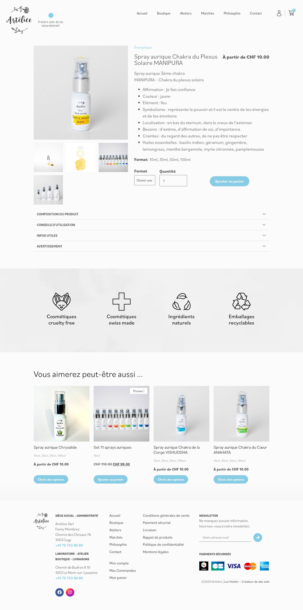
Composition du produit (57, 214)
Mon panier (117, 577)
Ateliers (185, 13)
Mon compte (118, 563)
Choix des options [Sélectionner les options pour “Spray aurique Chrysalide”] (51, 480)
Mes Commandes (122, 570)
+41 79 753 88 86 (69, 546)
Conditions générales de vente (165, 516)
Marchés (207, 13)
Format (140, 171)
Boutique (163, 13)
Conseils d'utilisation (56, 224)
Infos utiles (47, 235)
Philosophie (232, 13)
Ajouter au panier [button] (110, 480)
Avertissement (49, 246)
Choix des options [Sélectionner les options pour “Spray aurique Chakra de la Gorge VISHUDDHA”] (171, 480)
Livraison (149, 530)
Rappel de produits (157, 537)
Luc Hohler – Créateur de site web (246, 583)
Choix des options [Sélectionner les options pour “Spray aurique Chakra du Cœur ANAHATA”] (231, 480)
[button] (151, 214)
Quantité (167, 171)
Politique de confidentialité (163, 545)
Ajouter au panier (195, 179)
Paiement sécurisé (156, 523)
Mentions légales (155, 552)
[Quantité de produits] (166, 180)
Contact (256, 13)
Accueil (142, 13)
